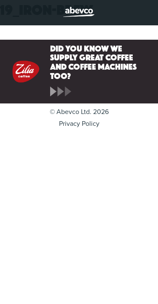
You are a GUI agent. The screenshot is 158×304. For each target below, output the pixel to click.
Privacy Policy (79, 123)
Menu (13, 13)
